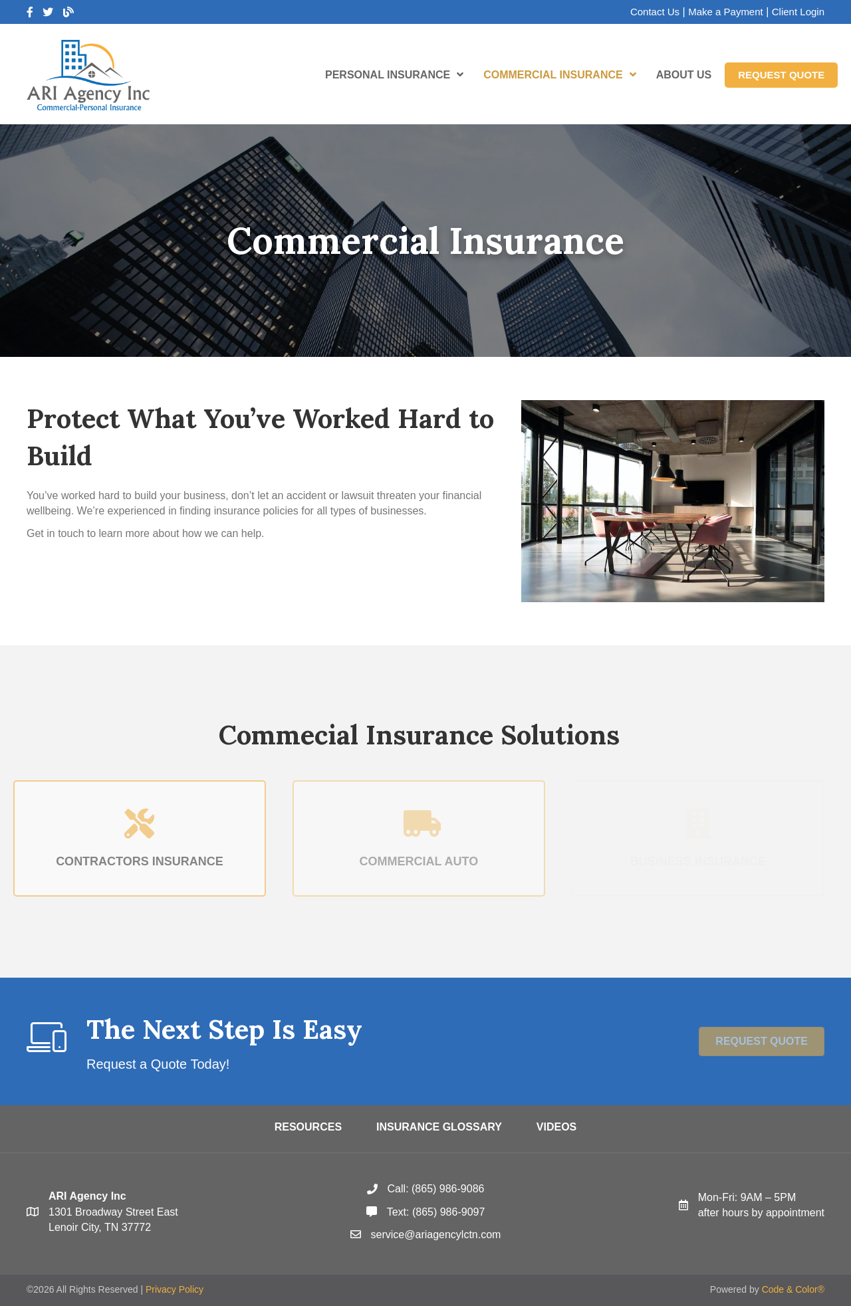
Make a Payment (725, 11)
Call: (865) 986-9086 (436, 1188)
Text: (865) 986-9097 (436, 1212)
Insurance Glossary (439, 1127)
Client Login (798, 11)
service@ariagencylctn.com (436, 1234)
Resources (308, 1127)
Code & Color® (793, 1289)
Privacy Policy (174, 1289)
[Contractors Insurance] (139, 838)
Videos (556, 1127)
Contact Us (654, 11)
